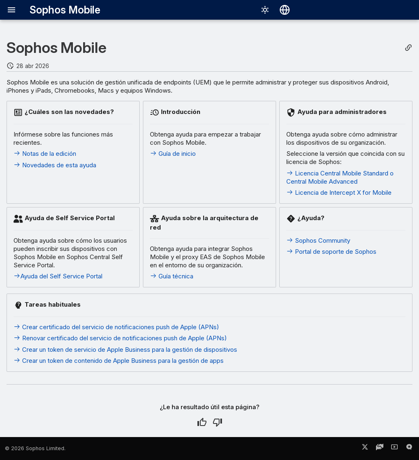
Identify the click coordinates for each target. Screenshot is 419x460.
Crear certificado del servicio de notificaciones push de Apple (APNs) (116, 327)
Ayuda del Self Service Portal (58, 276)
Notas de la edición (45, 153)
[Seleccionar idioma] (284, 10)
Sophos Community (318, 240)
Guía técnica (171, 276)
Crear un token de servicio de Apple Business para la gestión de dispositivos (125, 349)
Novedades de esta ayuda (55, 165)
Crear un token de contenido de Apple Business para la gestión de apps (119, 360)
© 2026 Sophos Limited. (35, 448)
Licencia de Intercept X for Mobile (339, 192)
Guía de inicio (173, 153)
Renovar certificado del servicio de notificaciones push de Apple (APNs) (120, 338)
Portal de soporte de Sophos (331, 251)
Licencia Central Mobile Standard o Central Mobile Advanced (340, 177)
